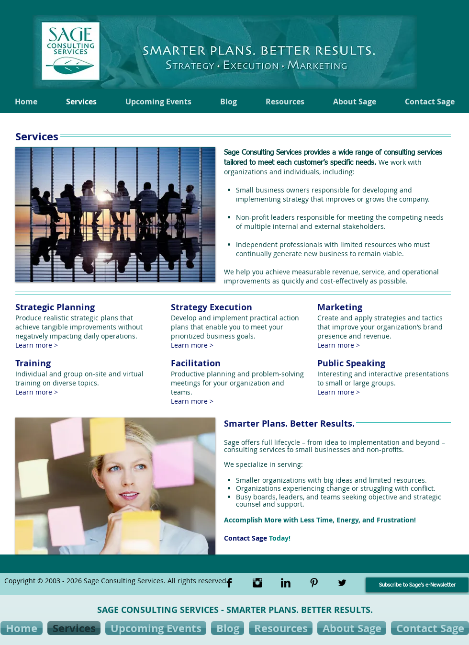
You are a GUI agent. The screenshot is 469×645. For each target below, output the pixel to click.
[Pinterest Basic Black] (314, 583)
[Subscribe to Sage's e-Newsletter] (417, 584)
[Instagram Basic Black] (257, 583)
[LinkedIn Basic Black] (285, 583)
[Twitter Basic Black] (342, 583)
